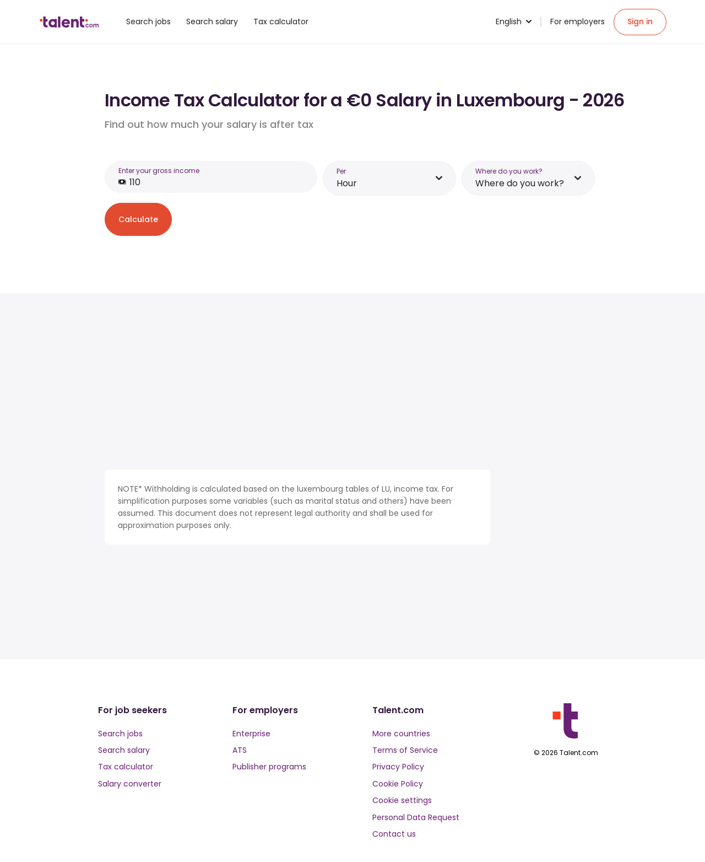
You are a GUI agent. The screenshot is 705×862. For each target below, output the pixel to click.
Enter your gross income (158, 170)
